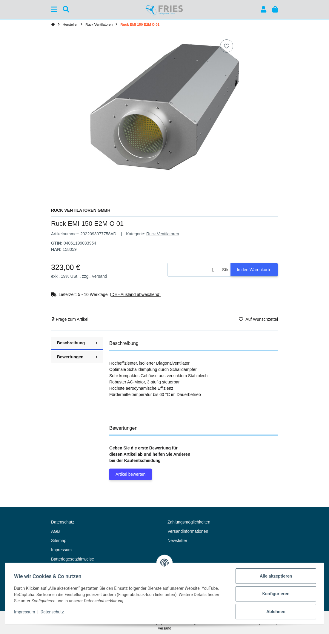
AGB (55, 531)
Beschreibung (77, 342)
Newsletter (177, 540)
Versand (99, 276)
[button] (263, 9)
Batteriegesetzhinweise (72, 559)
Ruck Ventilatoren (162, 233)
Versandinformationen (187, 531)
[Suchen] (66, 9)
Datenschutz (52, 612)
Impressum (25, 612)
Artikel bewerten (130, 474)
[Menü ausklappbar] (54, 9)
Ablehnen (275, 611)
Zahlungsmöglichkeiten (188, 522)
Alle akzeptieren (275, 576)
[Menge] (194, 270)
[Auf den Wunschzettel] (226, 46)
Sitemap (58, 540)
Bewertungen (77, 356)
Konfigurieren (275, 593)
